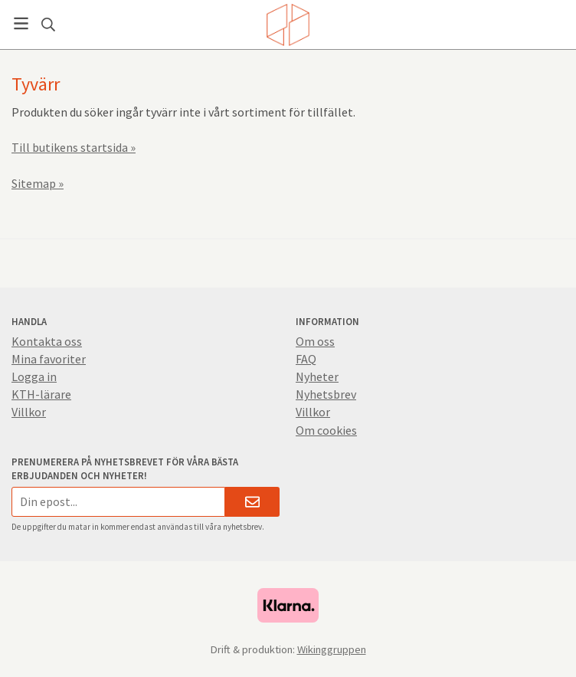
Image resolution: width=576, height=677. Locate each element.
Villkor (28, 411)
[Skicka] (252, 502)
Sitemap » (37, 183)
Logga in (34, 376)
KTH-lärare (41, 394)
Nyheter (317, 376)
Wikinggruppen (331, 649)
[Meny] (21, 23)
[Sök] (47, 24)
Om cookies (326, 430)
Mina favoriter (48, 358)
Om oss (315, 341)
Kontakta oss (46, 341)
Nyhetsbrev (326, 394)
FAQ (306, 358)
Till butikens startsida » (73, 147)
